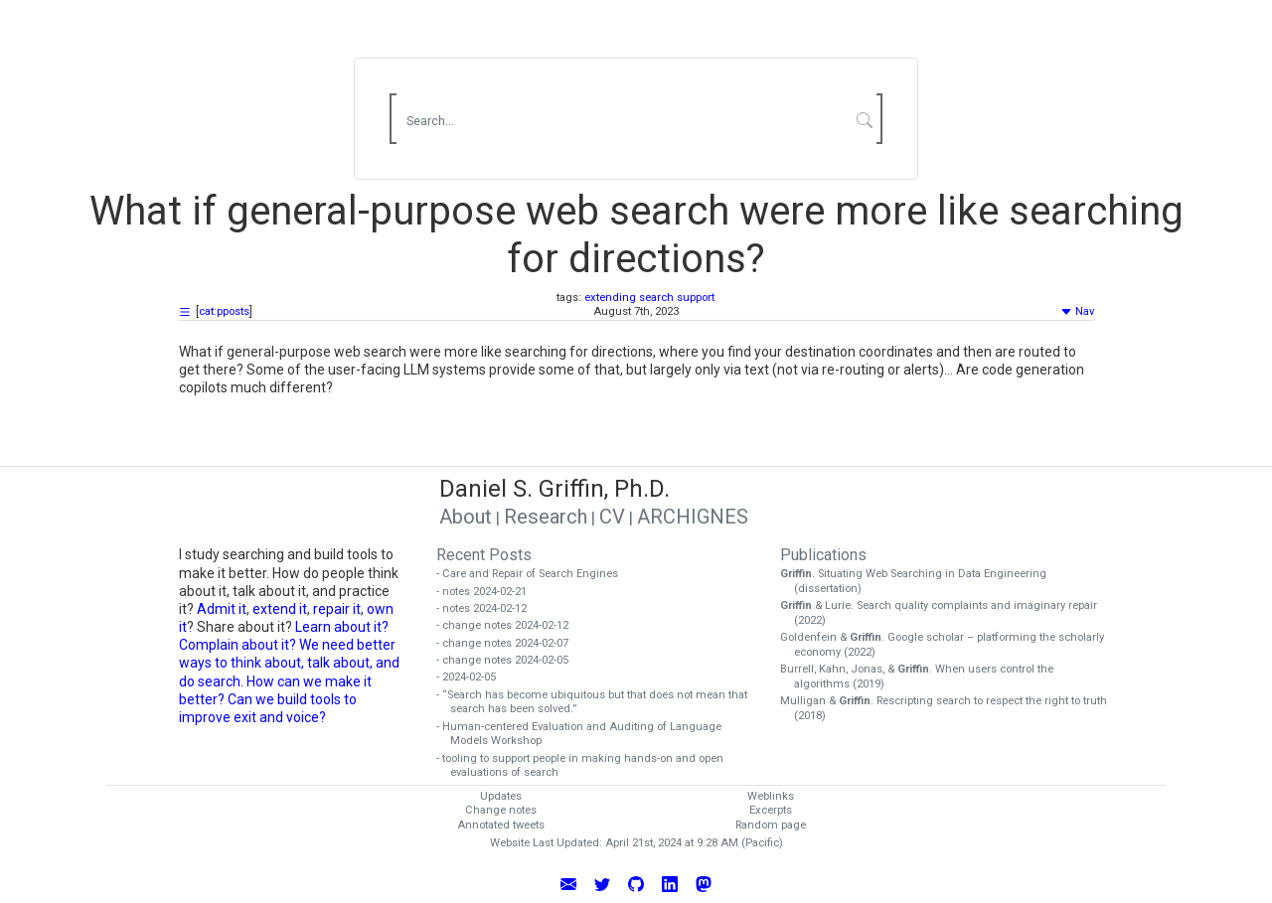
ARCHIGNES (692, 516)
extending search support (649, 297)
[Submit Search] (865, 119)
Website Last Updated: (546, 842)
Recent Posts (484, 554)
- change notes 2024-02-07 (509, 643)
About (465, 516)
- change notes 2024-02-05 (509, 660)
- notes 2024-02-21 (488, 591)
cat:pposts (224, 311)
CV (612, 516)
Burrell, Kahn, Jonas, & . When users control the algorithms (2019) (923, 676)
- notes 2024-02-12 (488, 608)
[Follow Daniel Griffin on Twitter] (602, 883)
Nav (1077, 311)
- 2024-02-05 (473, 677)
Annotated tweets (501, 825)
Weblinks (770, 796)
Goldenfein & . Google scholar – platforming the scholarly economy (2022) (949, 645)
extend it (279, 609)
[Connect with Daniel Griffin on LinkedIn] (670, 883)
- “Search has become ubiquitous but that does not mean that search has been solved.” (598, 702)
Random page (770, 825)
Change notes (501, 810)
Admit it (221, 609)
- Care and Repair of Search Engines (534, 573)
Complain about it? (237, 645)
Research (545, 516)
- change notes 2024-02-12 (509, 625)
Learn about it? (342, 627)
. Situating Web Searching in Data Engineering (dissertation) (920, 581)
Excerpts (770, 810)
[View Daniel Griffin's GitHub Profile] (636, 883)
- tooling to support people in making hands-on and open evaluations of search (586, 766)
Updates (501, 796)
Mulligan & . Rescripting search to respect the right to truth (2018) (950, 708)
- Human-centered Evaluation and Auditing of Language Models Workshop (585, 734)
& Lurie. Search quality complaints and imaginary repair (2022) (945, 613)
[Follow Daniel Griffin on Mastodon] (704, 883)
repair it (337, 609)
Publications (823, 554)
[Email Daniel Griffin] (568, 883)
